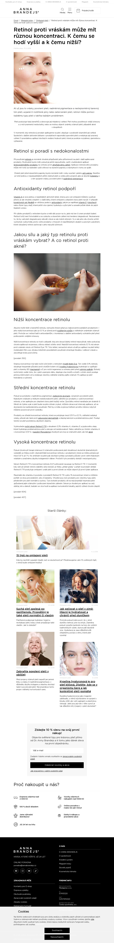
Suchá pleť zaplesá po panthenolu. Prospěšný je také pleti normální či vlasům (35, 612)
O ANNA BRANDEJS (53, 2)
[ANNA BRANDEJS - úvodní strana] (26, 852)
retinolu (28, 159)
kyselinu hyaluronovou (69, 367)
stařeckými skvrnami (61, 396)
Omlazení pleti (42, 21)
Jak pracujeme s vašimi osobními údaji (46, 771)
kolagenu (94, 176)
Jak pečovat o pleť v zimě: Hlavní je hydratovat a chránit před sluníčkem (76, 612)
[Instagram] (22, 870)
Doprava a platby (33, 2)
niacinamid (34, 369)
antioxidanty (57, 203)
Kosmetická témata (100, 2)
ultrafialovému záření (61, 165)
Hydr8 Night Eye (70, 364)
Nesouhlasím (57, 937)
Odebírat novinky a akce (57, 765)
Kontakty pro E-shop (14, 2)
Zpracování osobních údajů (25, 898)
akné (91, 432)
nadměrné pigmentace (73, 179)
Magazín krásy (27, 21)
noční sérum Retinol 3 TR (36, 426)
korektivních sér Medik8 (24, 203)
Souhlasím (57, 930)
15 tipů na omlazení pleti (32, 555)
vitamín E (83, 203)
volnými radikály (86, 369)
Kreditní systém (66, 860)
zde (92, 919)
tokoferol (92, 203)
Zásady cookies (20, 902)
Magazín (85, 2)
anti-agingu (87, 173)
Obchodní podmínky (22, 894)
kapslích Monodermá (42, 432)
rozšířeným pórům (65, 331)
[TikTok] (35, 870)
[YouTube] (29, 870)
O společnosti (71, 2)
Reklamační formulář (22, 906)
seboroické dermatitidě (48, 418)
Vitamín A (18, 197)
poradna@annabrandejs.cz (25, 865)
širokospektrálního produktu (26, 165)
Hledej (62, 11)
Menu (69, 11)
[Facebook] (16, 870)
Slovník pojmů (65, 868)
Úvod (16, 21)
